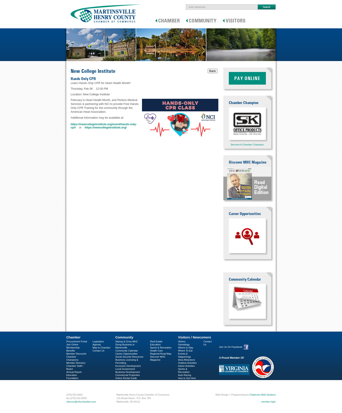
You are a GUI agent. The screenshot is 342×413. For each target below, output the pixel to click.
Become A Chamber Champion (247, 144)
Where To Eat (185, 350)
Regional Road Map (160, 353)
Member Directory (75, 363)
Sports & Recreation (160, 347)
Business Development (127, 372)
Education (155, 344)
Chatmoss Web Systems (263, 394)
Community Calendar (126, 350)
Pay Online (247, 78)
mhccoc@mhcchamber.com (81, 401)
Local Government (125, 369)
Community (124, 337)
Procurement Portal (76, 341)
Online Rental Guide (126, 378)
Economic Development (128, 366)
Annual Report (74, 372)
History (181, 341)
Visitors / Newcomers (194, 337)
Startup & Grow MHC (126, 341)
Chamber (73, 337)
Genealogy (184, 344)
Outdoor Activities (187, 363)
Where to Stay (185, 347)
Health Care (156, 350)
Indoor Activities (186, 366)
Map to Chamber (101, 347)
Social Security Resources (129, 356)
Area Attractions (186, 359)
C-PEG (70, 381)
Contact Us (98, 350)
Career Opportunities (126, 353)
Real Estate (156, 341)
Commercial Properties (127, 375)
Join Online (72, 344)
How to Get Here (187, 378)
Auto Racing (184, 375)
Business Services (76, 384)
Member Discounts (76, 353)
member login (268, 401)
